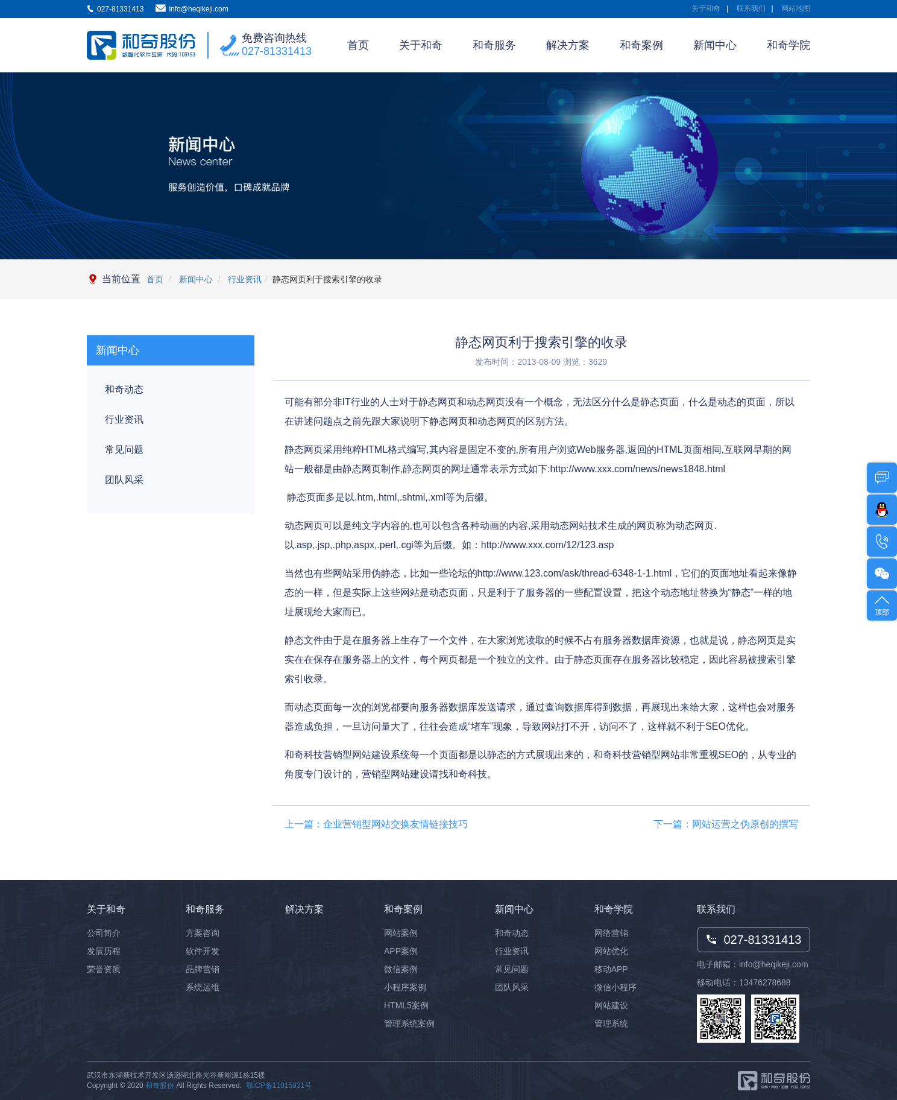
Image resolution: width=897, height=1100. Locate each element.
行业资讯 (243, 279)
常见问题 (124, 449)
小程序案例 (405, 987)
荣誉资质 (104, 969)
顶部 (882, 604)
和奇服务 (494, 45)
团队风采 (124, 480)
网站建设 (611, 1005)
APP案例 (401, 951)
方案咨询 (202, 933)
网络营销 (611, 933)
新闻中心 (715, 45)
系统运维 (202, 987)
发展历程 (104, 951)
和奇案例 (641, 45)
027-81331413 (277, 51)
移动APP (611, 969)
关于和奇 (705, 8)
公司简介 (104, 933)
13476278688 (765, 982)
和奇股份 (159, 1085)
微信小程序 (615, 987)
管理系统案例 (409, 1023)
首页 (358, 45)
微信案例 (401, 969)
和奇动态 (124, 389)
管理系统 (611, 1023)
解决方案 (568, 45)
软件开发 (202, 951)
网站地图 (795, 8)
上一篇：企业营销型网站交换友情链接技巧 (376, 824)
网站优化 (611, 951)
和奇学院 (788, 45)
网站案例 (401, 933)
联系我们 (751, 8)
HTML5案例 (406, 1005)
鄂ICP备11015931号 (279, 1085)
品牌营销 (202, 969)
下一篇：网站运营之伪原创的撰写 (725, 824)
